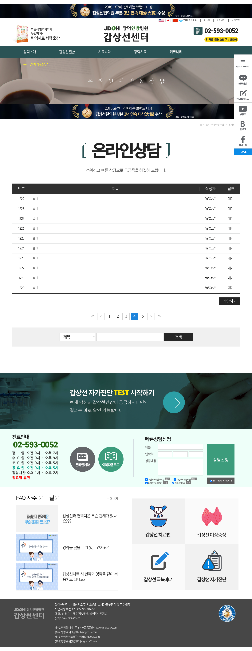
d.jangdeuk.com (91, 636)
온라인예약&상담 (35, 64)
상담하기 (229, 301)
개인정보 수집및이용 (154, 479)
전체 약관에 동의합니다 (221, 480)
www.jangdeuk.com (106, 627)
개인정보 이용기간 (153, 483)
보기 (167, 479)
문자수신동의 (178, 483)
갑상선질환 (67, 52)
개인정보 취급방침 (182, 479)
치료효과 (104, 52)
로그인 (206, 20)
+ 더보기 (112, 499)
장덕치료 (140, 52)
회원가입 (220, 20)
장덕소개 (29, 52)
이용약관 (166, 482)
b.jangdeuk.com (88, 632)
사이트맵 (235, 20)
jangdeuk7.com (88, 641)
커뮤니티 (176, 52)
